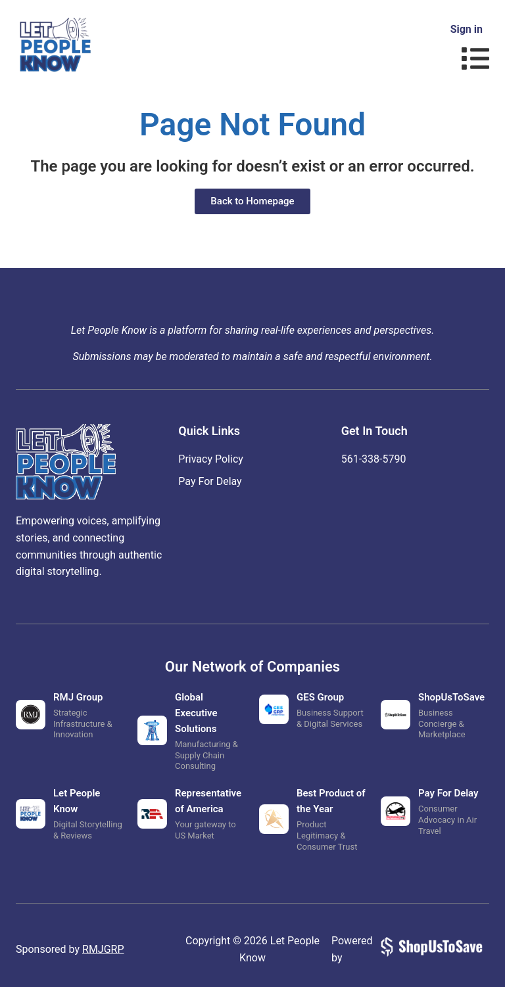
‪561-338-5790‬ (373, 459)
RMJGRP (103, 949)
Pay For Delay (209, 481)
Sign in (466, 29)
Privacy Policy (210, 459)
